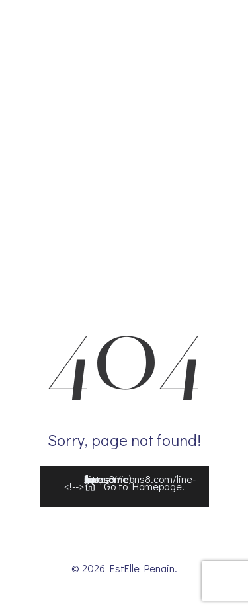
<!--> (130, 483)
